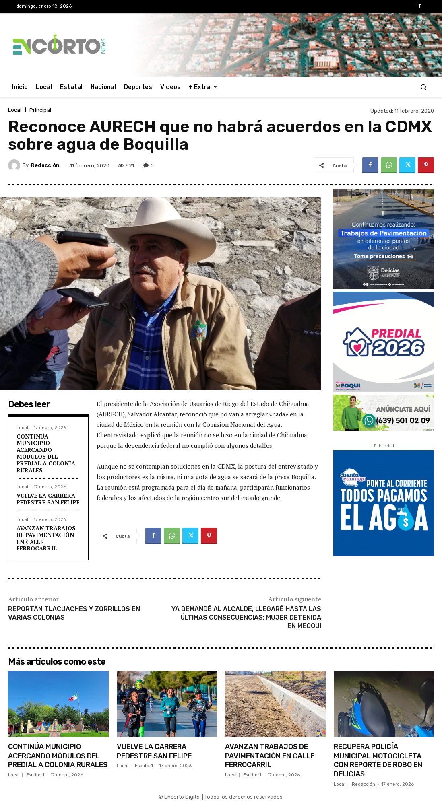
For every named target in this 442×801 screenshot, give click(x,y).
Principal (40, 110)
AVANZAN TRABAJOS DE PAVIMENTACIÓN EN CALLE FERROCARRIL (46, 538)
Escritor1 (35, 782)
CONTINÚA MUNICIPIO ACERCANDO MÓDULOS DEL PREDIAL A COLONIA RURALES (46, 453)
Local (14, 110)
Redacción (45, 165)
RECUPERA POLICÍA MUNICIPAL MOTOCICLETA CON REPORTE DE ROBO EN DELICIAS (379, 759)
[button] (423, 87)
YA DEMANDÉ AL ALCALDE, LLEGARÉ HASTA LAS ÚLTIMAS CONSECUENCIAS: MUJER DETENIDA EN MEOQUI (246, 617)
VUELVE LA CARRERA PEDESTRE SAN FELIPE (48, 499)
